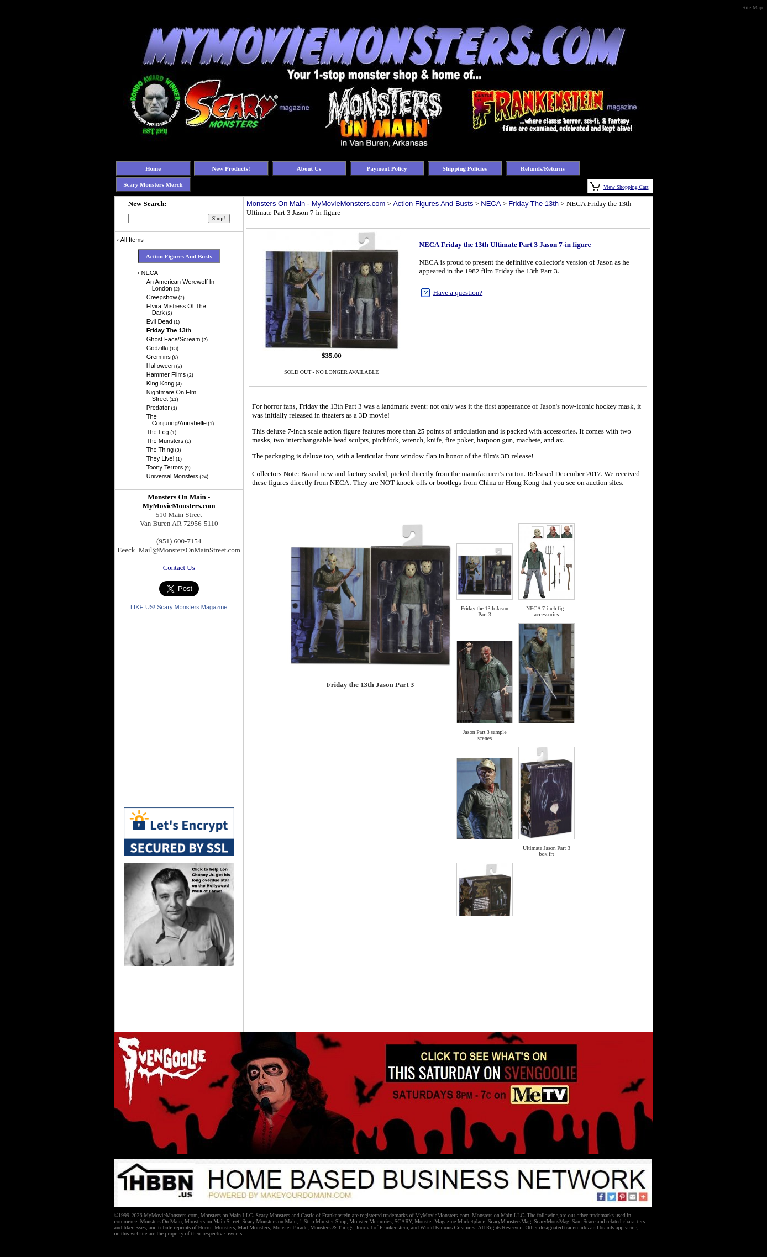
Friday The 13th (533, 203)
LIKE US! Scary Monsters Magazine (178, 607)
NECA (491, 203)
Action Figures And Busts (433, 203)
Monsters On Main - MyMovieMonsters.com (315, 203)
